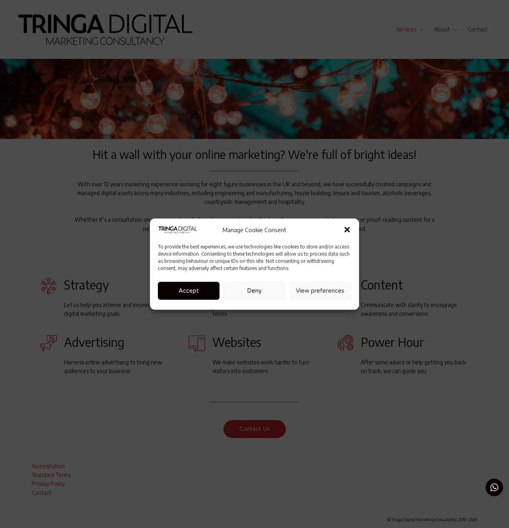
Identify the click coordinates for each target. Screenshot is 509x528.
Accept (189, 290)
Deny (254, 290)
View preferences (320, 290)
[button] (347, 230)
